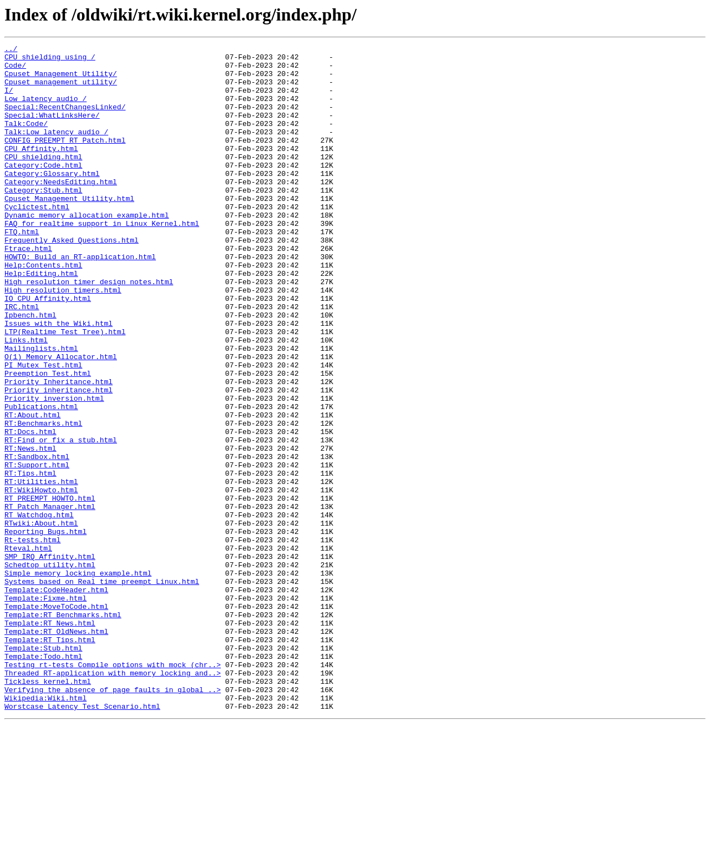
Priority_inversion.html (54, 470)
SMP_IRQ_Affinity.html (49, 659)
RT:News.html (30, 530)
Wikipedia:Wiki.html (45, 829)
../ (10, 50)
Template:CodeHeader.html (56, 699)
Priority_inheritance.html (58, 460)
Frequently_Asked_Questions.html (71, 280)
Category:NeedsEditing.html (60, 210)
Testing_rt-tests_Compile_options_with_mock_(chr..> (112, 789)
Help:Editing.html (41, 320)
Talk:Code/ (26, 140)
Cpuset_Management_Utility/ (60, 80)
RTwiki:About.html (41, 619)
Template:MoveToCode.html (56, 719)
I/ (8, 100)
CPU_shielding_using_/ (49, 60)
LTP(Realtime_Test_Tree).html (64, 390)
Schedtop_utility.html (49, 669)
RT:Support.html (36, 549)
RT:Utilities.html (41, 569)
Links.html (26, 400)
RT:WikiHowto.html (41, 579)
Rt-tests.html (32, 639)
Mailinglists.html (41, 410)
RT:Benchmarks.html (43, 500)
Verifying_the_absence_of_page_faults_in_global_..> (112, 819)
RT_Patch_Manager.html (49, 599)
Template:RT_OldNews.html (56, 749)
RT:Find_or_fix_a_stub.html (60, 520)
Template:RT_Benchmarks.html (62, 729)
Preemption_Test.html (47, 440)
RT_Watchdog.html (39, 609)
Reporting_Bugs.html (45, 629)
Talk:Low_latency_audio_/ (56, 150)
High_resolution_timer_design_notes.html (88, 330)
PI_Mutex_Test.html (43, 430)
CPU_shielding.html (43, 180)
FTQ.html (21, 270)
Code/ (15, 70)
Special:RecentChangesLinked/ (64, 120)
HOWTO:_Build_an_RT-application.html (80, 300)
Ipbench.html (30, 370)
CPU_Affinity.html (41, 170)
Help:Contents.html (43, 310)
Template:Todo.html (43, 779)
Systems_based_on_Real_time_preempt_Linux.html (101, 689)
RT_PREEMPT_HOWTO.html (49, 589)
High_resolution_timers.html (62, 340)
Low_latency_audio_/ (45, 110)
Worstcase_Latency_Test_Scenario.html (82, 839)
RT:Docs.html (30, 510)
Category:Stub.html (43, 220)
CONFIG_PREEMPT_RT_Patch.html (64, 160)
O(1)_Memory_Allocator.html (60, 420)
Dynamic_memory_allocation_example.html (86, 250)
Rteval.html (28, 649)
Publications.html (41, 480)
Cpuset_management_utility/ (60, 90)
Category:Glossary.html (52, 200)
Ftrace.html (28, 290)
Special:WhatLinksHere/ (52, 130)
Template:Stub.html (43, 769)
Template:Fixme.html (45, 709)
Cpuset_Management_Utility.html (69, 230)
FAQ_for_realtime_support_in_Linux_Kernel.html (101, 260)
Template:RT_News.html (49, 739)
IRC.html (21, 360)
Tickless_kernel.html (47, 809)
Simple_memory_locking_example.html (77, 679)
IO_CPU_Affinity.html (47, 350)
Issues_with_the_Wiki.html (58, 380)
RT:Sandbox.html (36, 540)
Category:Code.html (43, 190)
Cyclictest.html (36, 240)
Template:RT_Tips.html (49, 759)
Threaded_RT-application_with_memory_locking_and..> (112, 799)
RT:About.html (32, 490)
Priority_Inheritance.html (58, 450)
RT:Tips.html (30, 559)
